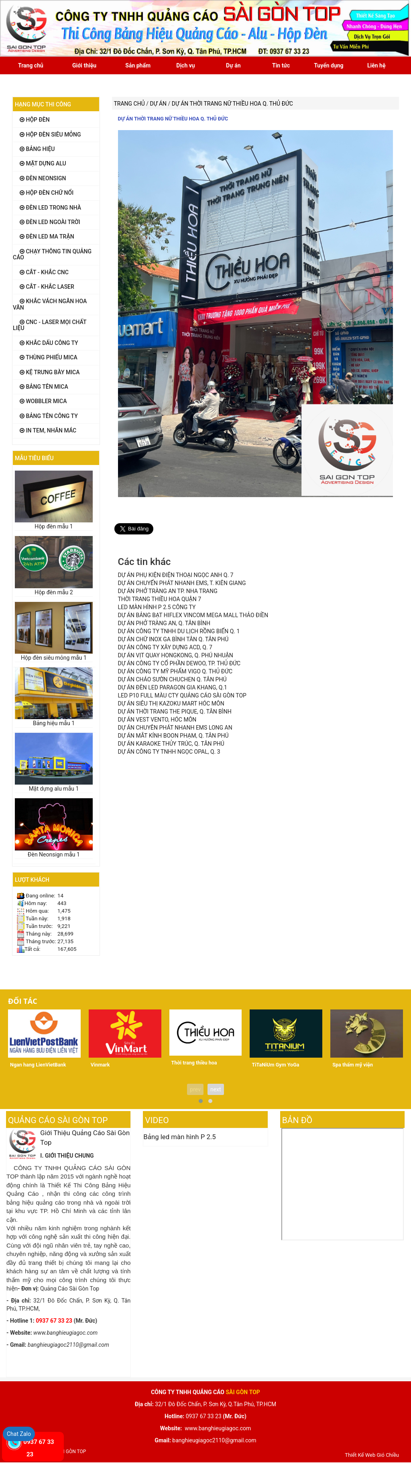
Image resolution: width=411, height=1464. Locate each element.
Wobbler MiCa (43, 401)
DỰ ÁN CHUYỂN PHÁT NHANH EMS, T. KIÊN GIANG (182, 583)
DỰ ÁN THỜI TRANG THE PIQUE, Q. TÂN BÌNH (175, 711)
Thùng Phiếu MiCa (48, 357)
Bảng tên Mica (44, 386)
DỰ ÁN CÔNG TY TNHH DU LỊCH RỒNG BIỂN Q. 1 (179, 631)
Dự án (233, 65)
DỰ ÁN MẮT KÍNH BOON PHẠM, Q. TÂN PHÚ (173, 735)
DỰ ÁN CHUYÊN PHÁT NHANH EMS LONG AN (175, 727)
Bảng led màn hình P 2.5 (179, 1137)
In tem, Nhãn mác (48, 430)
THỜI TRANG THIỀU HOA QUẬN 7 (159, 599)
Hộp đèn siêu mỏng (50, 134)
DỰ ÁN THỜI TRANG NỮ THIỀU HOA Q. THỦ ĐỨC (173, 119)
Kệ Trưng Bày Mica (50, 372)
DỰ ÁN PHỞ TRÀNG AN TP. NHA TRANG (168, 591)
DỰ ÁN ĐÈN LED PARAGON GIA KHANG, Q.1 (172, 687)
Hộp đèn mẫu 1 (54, 526)
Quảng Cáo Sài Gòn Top (58, 1120)
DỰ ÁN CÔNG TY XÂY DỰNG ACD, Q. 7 (165, 647)
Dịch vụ (185, 65)
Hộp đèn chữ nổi (46, 193)
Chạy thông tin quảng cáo (52, 254)
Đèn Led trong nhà (50, 207)
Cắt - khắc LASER (47, 286)
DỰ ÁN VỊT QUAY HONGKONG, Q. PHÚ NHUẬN (175, 655)
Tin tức (281, 65)
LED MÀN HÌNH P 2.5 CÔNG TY (157, 607)
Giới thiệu (84, 65)
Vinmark (100, 1065)
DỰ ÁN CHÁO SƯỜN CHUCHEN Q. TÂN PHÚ (172, 679)
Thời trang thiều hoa (194, 1063)
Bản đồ (297, 1120)
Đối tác (22, 1001)
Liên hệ (376, 65)
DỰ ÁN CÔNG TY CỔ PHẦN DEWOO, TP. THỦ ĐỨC (179, 663)
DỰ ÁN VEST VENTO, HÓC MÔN (157, 719)
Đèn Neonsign (43, 178)
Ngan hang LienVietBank (38, 1065)
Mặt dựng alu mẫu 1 (54, 788)
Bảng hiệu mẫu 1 (54, 723)
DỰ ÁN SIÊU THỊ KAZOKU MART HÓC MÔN (171, 703)
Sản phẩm (138, 65)
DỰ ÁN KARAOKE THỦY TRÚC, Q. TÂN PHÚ (171, 743)
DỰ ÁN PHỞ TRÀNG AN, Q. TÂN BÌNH (164, 623)
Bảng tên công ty (49, 416)
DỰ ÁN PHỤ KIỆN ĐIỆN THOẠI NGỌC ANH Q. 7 (176, 575)
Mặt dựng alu (43, 163)
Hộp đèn (35, 119)
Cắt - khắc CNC (44, 272)
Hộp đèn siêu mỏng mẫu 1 (54, 658)
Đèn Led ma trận (47, 236)
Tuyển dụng (328, 65)
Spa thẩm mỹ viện (352, 1065)
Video (157, 1120)
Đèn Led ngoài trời (50, 222)
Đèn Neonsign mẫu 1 (54, 854)
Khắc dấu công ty (49, 343)
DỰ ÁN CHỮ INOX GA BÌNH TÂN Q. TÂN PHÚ (173, 639)
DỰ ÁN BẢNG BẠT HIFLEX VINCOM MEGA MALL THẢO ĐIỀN (193, 615)
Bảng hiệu (37, 149)
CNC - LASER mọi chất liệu (49, 325)
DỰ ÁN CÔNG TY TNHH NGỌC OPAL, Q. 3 (169, 751)
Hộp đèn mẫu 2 (54, 592)
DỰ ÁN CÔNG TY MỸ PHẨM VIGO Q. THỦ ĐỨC (175, 671)
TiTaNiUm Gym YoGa (275, 1065)
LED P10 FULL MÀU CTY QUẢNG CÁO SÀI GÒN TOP (182, 695)
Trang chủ (30, 65)
